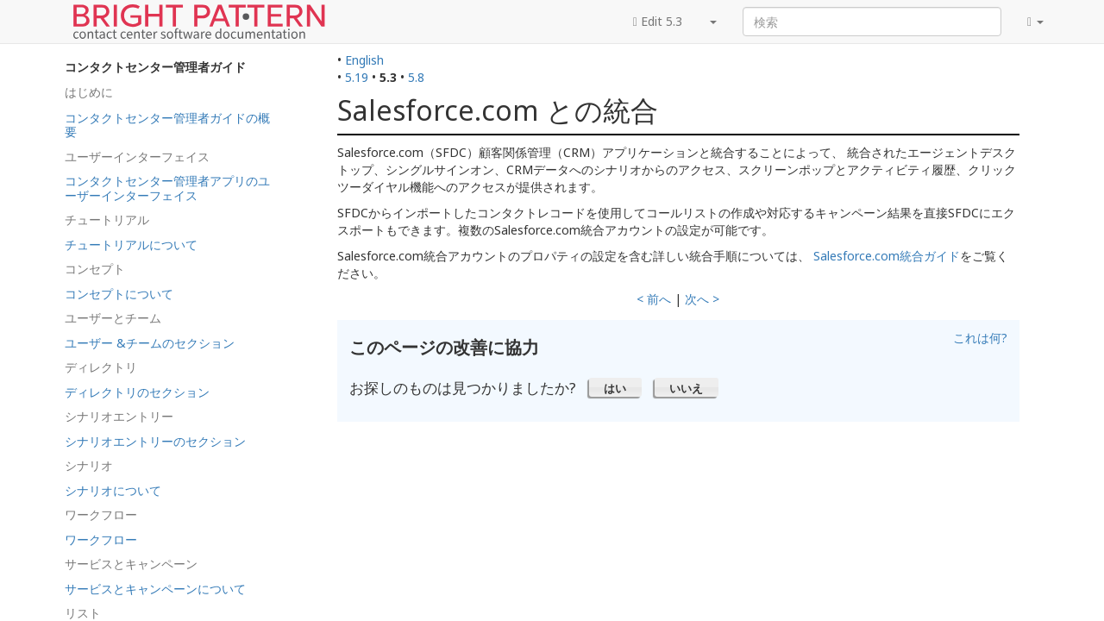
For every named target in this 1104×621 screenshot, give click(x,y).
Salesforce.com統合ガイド (885, 256)
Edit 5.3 (657, 21)
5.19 (356, 77)
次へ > (702, 299)
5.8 (416, 77)
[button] (615, 387)
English (364, 60)
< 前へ (654, 299)
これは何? (980, 337)
